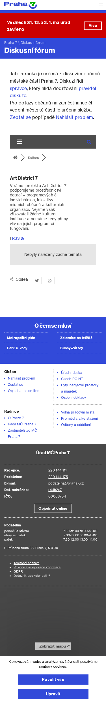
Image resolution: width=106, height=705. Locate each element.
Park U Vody (17, 348)
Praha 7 (10, 42)
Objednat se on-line (23, 391)
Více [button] (93, 25)
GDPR (18, 571)
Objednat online (52, 508)
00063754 (57, 496)
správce (18, 88)
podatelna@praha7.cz (66, 483)
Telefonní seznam (26, 563)
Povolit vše (53, 679)
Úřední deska (71, 372)
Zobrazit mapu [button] (52, 646)
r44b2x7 (55, 490)
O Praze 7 (16, 418)
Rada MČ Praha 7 (22, 424)
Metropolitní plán (21, 338)
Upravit (53, 693)
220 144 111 (57, 470)
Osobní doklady (73, 397)
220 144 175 (58, 477)
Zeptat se (20, 117)
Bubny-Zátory (71, 348)
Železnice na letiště (76, 338)
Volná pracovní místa (77, 412)
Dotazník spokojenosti (30, 575)
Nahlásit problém (74, 117)
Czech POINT (72, 379)
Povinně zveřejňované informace (37, 567)
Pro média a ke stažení (79, 418)
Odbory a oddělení (76, 425)
